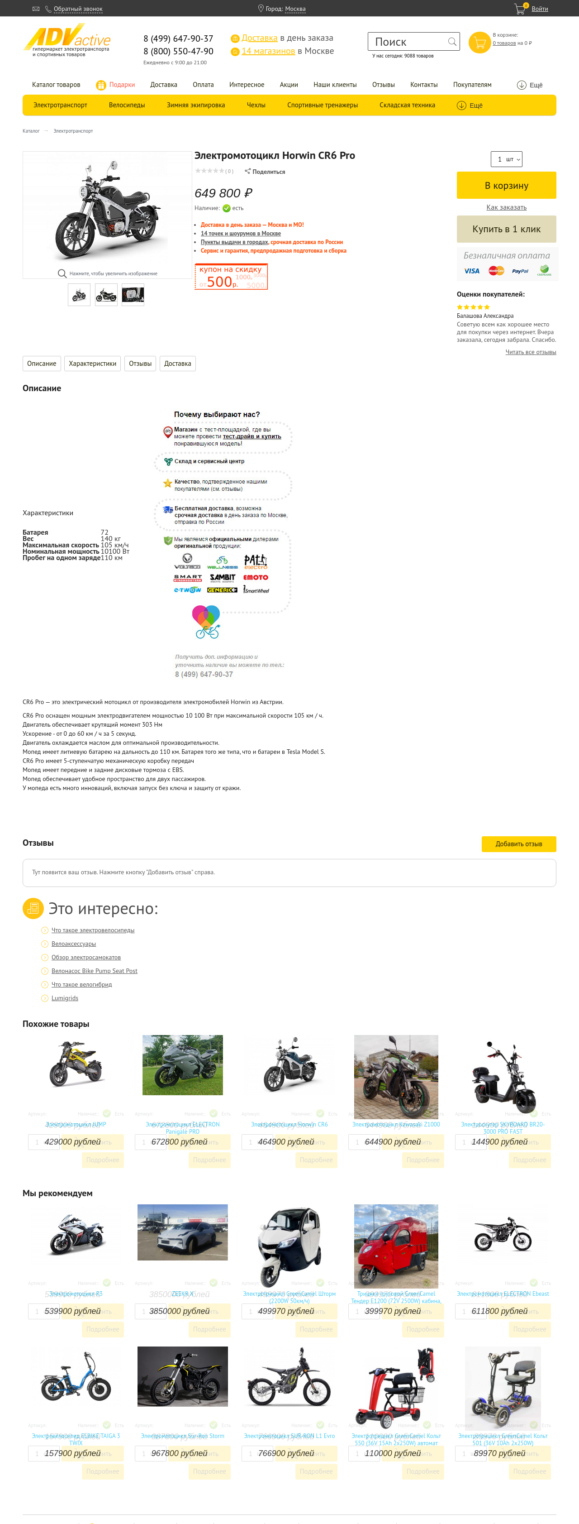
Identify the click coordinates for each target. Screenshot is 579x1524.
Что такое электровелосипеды (93, 930)
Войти (540, 8)
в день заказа (282, 37)
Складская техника (407, 105)
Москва (295, 9)
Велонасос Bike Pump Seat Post (95, 971)
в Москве (282, 51)
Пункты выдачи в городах (234, 242)
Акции (289, 84)
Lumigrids (65, 998)
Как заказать (507, 207)
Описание (42, 363)
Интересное (247, 84)
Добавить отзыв (519, 843)
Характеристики (92, 363)
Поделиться (265, 172)
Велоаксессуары (74, 943)
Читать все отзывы (531, 352)
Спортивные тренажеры (322, 105)
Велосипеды (127, 105)
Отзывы (383, 84)
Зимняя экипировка (196, 105)
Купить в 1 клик (506, 228)
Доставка (164, 84)
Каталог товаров (56, 84)
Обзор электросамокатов (86, 957)
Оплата (203, 84)
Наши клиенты (335, 84)
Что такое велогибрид (82, 984)
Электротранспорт (60, 105)
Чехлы (256, 105)
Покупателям (472, 84)
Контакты (424, 84)
